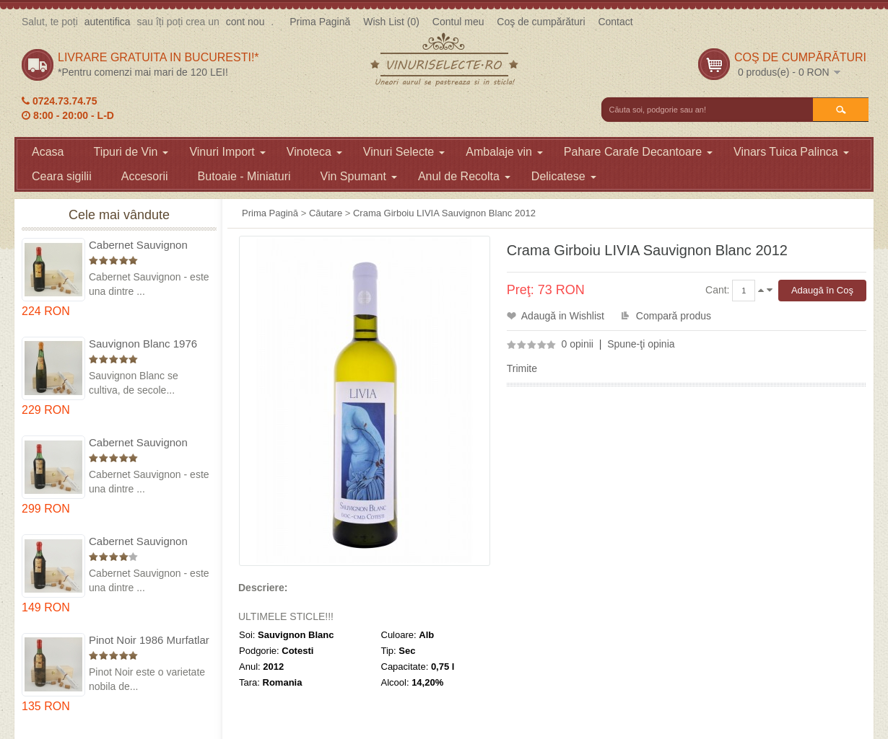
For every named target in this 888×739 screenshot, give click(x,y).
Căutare (325, 213)
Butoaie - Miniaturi (244, 176)
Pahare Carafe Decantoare (638, 152)
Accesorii (144, 176)
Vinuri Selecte (404, 152)
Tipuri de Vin (130, 152)
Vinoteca (314, 152)
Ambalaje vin (504, 152)
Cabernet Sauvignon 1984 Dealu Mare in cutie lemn (149, 542)
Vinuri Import (227, 152)
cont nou (245, 21)
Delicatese (563, 176)
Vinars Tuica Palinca (791, 152)
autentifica (107, 21)
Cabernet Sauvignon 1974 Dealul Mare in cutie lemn (138, 443)
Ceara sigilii (62, 176)
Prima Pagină (320, 21)
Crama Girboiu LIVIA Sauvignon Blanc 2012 (444, 213)
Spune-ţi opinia (640, 344)
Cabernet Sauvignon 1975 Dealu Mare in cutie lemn (149, 245)
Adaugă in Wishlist (562, 316)
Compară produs (673, 316)
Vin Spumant (359, 176)
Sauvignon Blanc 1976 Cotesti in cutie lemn (143, 344)
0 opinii (577, 344)
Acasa (48, 152)
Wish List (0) (391, 21)
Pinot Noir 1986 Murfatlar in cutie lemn (149, 640)
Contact (615, 21)
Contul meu (458, 21)
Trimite (522, 368)
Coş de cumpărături (541, 21)
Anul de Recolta (464, 176)
